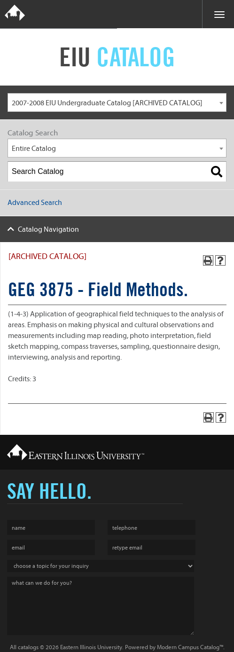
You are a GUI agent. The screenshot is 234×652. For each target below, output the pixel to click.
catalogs (28, 647)
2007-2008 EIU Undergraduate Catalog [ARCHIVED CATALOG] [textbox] (107, 103)
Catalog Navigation (48, 229)
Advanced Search (35, 202)
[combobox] (117, 102)
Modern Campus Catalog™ (190, 647)
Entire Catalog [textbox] (34, 148)
